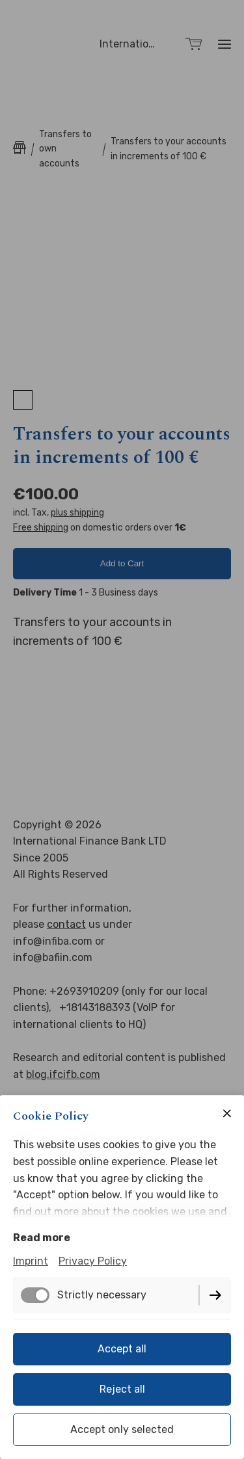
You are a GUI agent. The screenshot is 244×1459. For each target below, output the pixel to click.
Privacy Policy (93, 1261)
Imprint (30, 1261)
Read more (41, 1237)
